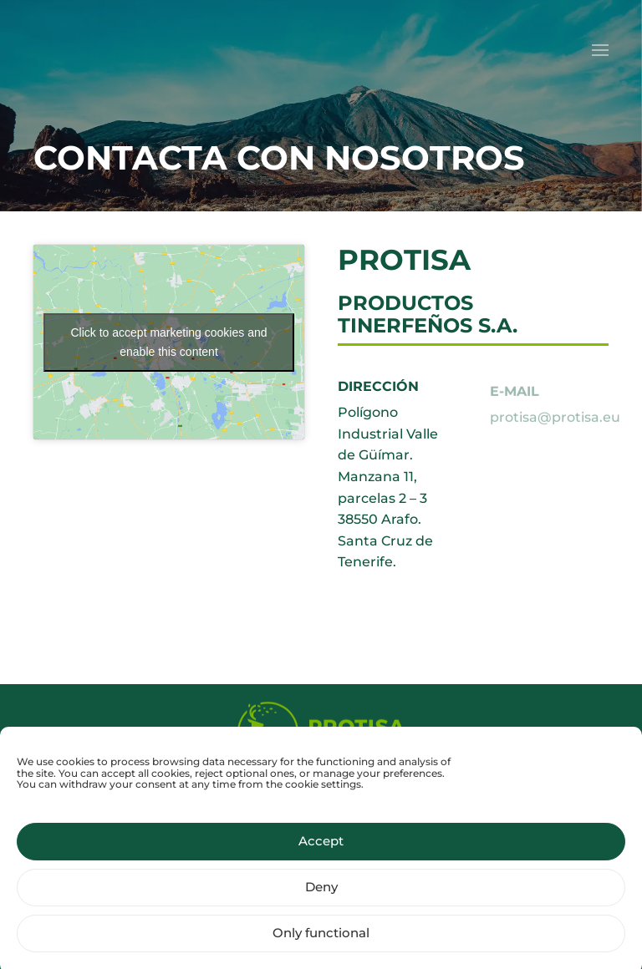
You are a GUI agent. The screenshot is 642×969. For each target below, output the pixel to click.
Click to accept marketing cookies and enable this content (169, 342)
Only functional (321, 941)
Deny (321, 895)
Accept (321, 849)
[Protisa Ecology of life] (321, 732)
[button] (600, 50)
